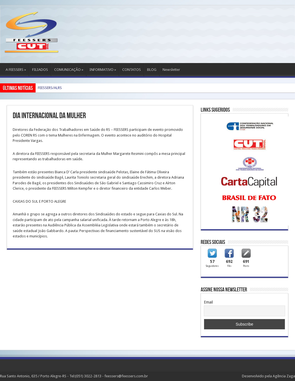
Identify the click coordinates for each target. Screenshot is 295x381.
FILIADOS (40, 70)
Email (208, 302)
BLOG (151, 70)
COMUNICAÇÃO (68, 70)
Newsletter (171, 70)
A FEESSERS (16, 70)
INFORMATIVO (102, 70)
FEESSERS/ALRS (50, 88)
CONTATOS (131, 70)
